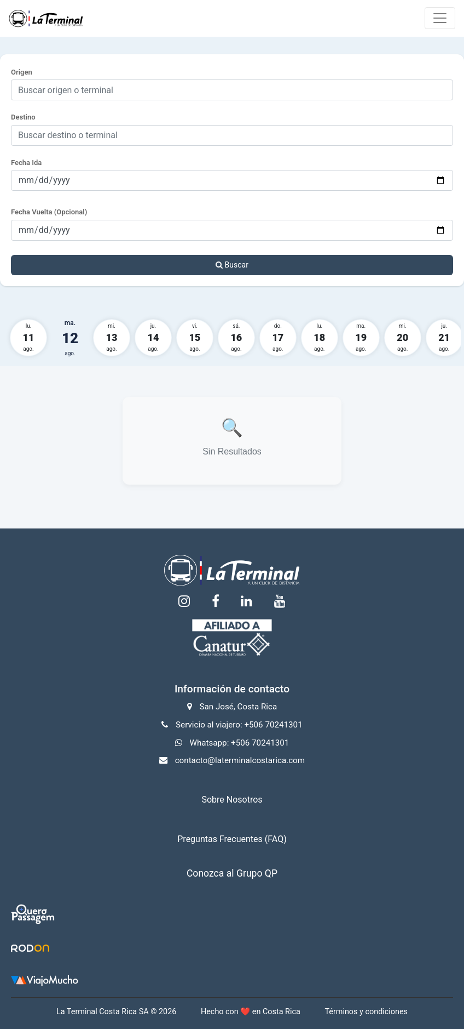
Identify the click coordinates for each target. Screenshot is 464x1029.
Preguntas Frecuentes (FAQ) (231, 839)
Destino (23, 117)
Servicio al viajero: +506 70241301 (239, 725)
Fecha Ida (26, 162)
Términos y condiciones (366, 1011)
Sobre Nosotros (231, 799)
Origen (21, 72)
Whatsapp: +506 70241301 (239, 743)
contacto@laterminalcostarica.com (240, 760)
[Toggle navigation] (440, 18)
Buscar (232, 264)
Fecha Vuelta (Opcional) (49, 212)
